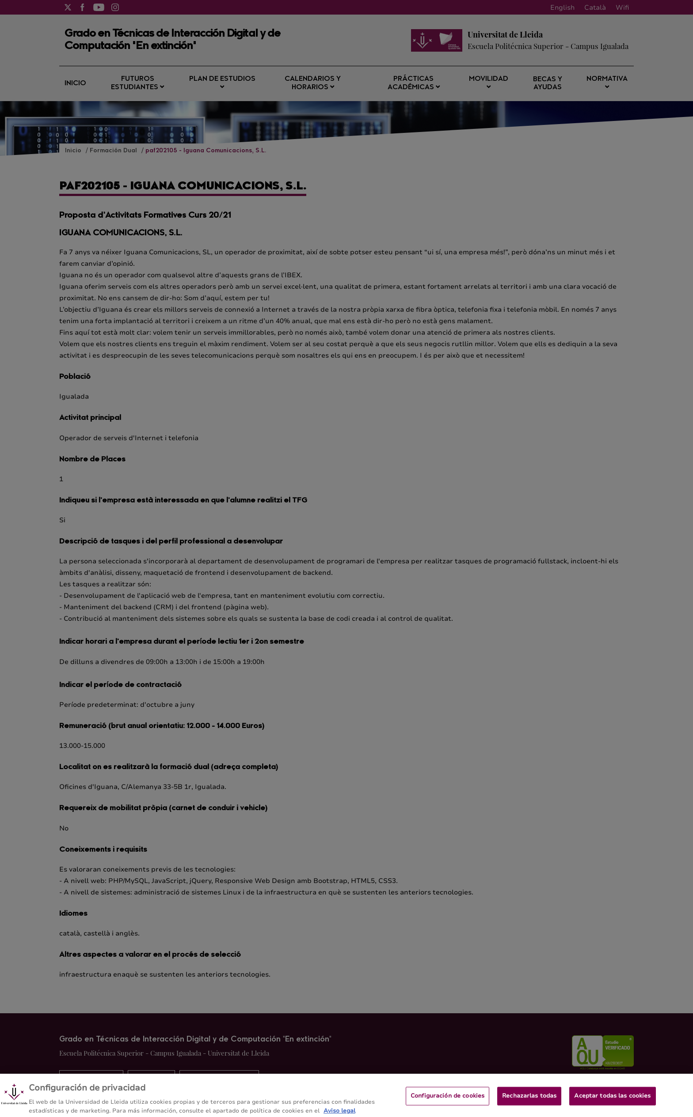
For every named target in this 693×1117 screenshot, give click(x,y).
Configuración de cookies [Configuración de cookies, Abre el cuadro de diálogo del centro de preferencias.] (447, 1099)
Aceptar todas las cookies (612, 1099)
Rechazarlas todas (529, 1099)
